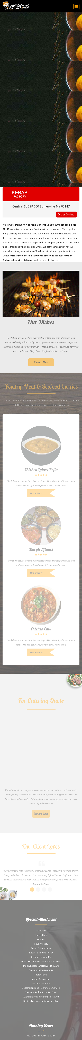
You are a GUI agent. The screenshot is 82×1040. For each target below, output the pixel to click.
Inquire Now (41, 815)
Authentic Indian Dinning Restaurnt (41, 996)
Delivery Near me (41, 983)
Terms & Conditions (41, 948)
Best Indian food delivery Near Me (41, 1001)
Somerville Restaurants (41, 970)
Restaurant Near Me (41, 957)
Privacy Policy (41, 943)
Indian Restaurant (41, 979)
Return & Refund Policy (41, 952)
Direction (41, 930)
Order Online (66, 214)
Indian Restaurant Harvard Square (41, 965)
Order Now (41, 364)
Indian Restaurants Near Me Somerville (41, 961)
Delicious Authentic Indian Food (41, 992)
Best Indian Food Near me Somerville (41, 987)
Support (41, 939)
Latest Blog (41, 935)
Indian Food (41, 974)
